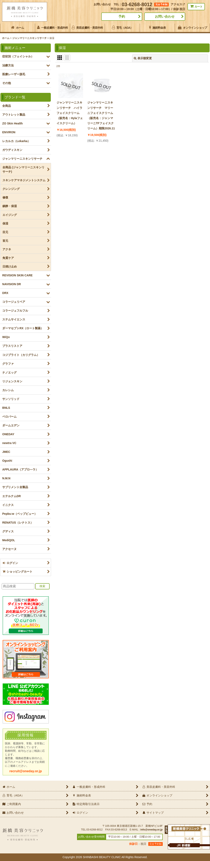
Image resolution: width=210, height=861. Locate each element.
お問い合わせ (165, 16)
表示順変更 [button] (143, 58)
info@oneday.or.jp (151, 829)
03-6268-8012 (137, 4)
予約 (121, 16)
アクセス (178, 4)
